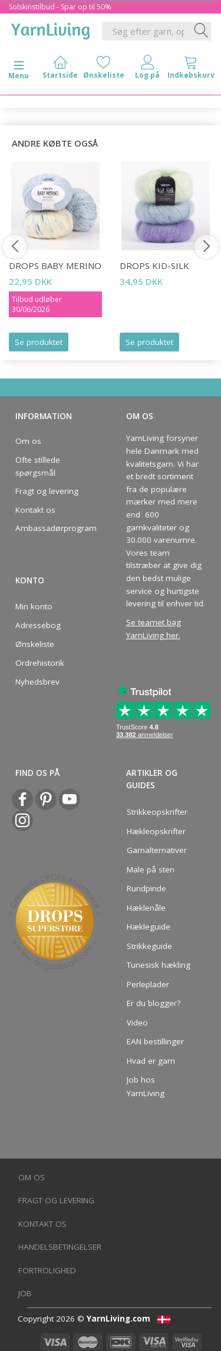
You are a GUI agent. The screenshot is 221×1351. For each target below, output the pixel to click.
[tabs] (191, 70)
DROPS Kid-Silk (154, 265)
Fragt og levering (46, 491)
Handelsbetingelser (59, 1247)
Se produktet (38, 342)
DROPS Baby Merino (55, 265)
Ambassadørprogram (52, 528)
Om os (28, 441)
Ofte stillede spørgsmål (37, 466)
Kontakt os (35, 509)
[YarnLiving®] (50, 29)
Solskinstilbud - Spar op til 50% (60, 7)
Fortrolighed (47, 1270)
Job (25, 1293)
